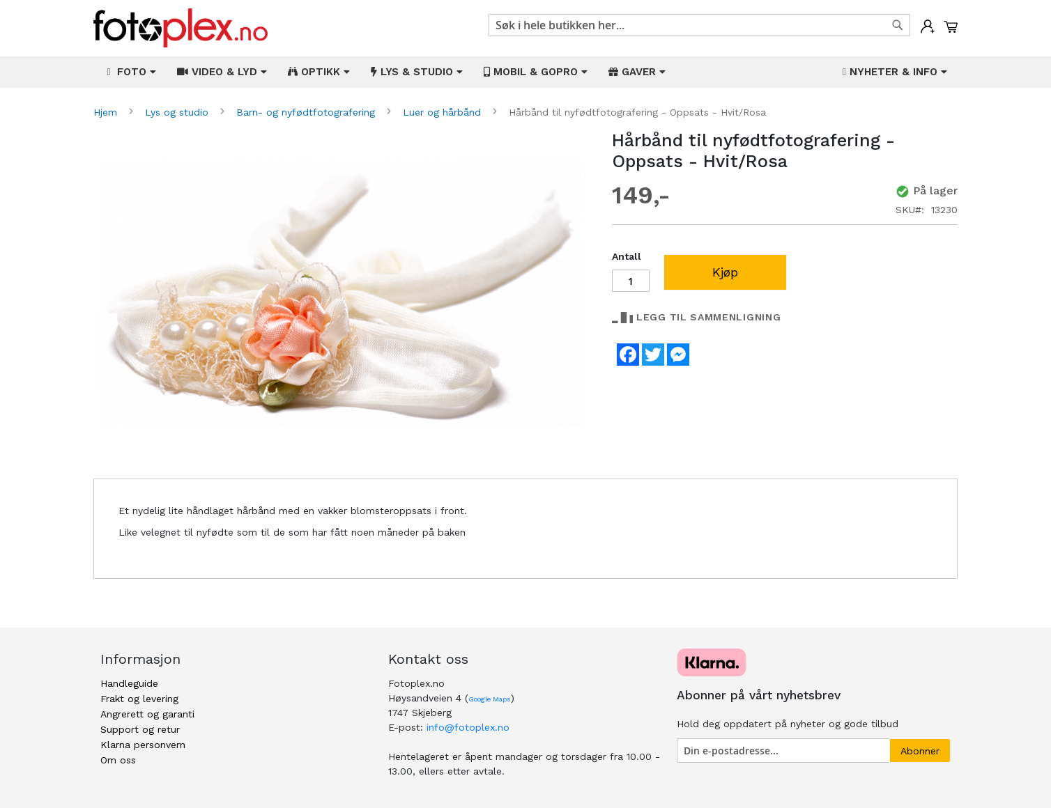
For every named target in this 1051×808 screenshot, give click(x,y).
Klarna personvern (142, 744)
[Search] (897, 25)
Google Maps (489, 699)
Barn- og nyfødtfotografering (307, 112)
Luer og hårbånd (443, 112)
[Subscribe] (920, 750)
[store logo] (180, 28)
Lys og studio (178, 112)
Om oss (118, 760)
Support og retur (140, 729)
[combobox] (699, 25)
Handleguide (129, 683)
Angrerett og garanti (147, 714)
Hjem (107, 112)
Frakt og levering (139, 698)
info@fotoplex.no (468, 727)
